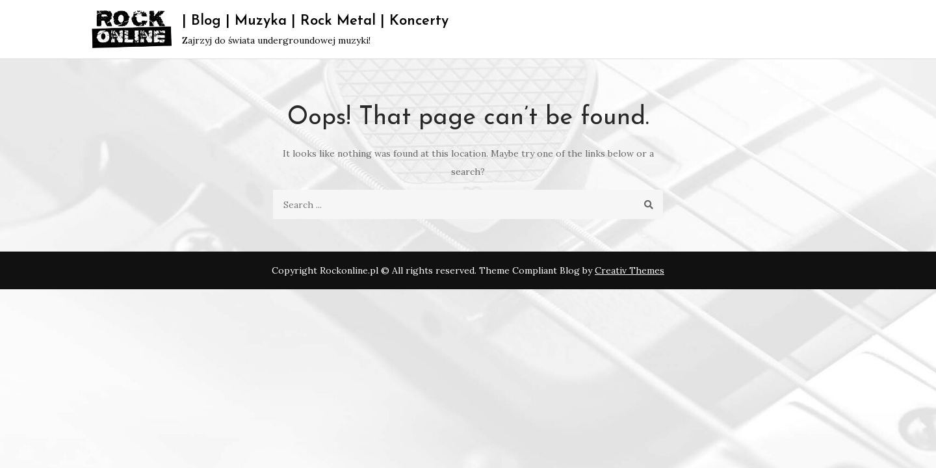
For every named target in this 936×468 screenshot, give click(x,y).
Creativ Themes (629, 270)
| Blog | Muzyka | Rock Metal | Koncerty (315, 21)
